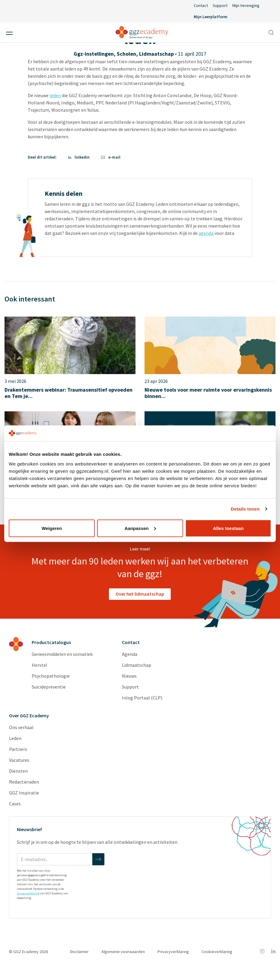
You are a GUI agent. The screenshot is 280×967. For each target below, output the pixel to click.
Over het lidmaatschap (140, 594)
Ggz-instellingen (94, 53)
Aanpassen (140, 528)
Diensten (18, 771)
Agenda (129, 654)
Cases (15, 804)
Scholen (126, 53)
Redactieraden (24, 782)
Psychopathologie (51, 676)
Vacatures (19, 760)
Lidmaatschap (156, 53)
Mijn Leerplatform (211, 16)
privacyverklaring (28, 893)
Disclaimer (79, 951)
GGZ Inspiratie (24, 793)
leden (55, 95)
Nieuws (129, 676)
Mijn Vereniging (245, 5)
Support (220, 5)
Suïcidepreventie (49, 687)
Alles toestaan (228, 528)
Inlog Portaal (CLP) (142, 698)
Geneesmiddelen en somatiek (62, 654)
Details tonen (245, 508)
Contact (201, 5)
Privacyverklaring (173, 951)
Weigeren (52, 528)
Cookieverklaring (217, 951)
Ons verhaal (21, 727)
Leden (15, 738)
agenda (206, 233)
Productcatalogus (51, 642)
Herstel (39, 665)
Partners (18, 749)
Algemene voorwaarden (123, 951)
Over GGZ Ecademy (29, 715)
